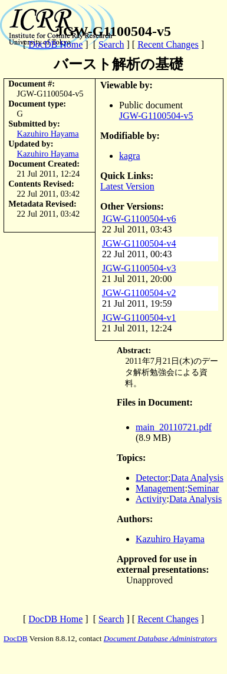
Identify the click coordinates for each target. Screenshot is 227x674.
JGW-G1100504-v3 (139, 268)
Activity (151, 499)
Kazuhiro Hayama (48, 133)
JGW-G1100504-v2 (139, 293)
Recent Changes (168, 44)
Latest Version (127, 186)
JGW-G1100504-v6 (139, 219)
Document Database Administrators (160, 638)
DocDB (16, 638)
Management (160, 488)
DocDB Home (55, 44)
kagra (129, 156)
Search (111, 44)
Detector (152, 478)
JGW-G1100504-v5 (156, 116)
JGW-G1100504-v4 (139, 243)
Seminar (203, 488)
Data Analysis (197, 478)
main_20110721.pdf (174, 427)
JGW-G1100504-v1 (139, 318)
